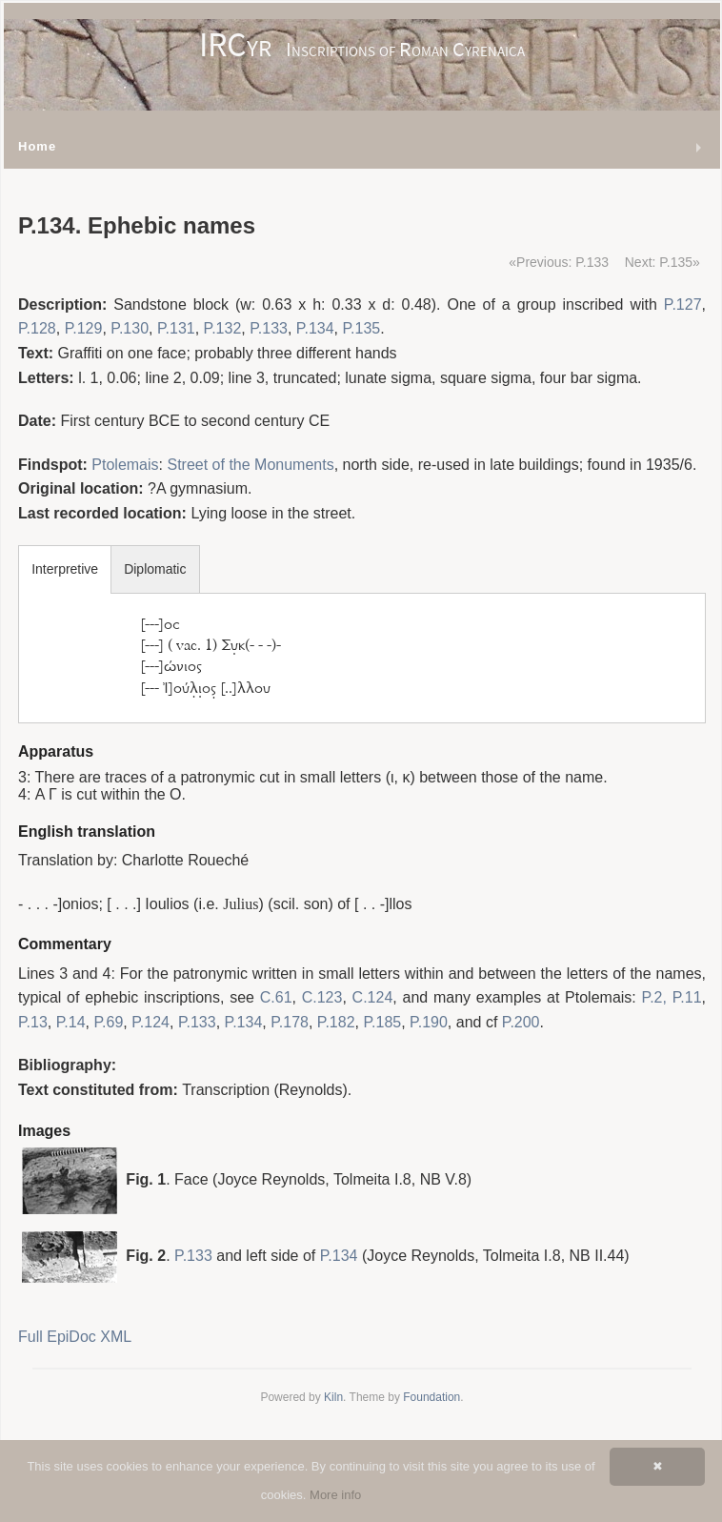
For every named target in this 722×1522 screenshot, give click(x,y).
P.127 (683, 304)
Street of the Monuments (250, 465)
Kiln (333, 1397)
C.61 (276, 997)
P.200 (521, 1022)
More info (335, 1495)
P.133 (269, 328)
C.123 (322, 997)
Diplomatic (155, 569)
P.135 (361, 328)
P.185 (382, 1022)
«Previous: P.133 (559, 262)
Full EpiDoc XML (74, 1337)
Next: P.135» (662, 262)
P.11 (687, 997)
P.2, (654, 997)
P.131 (176, 328)
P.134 (315, 328)
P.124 (150, 1022)
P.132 (223, 328)
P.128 (37, 328)
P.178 (290, 1022)
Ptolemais (124, 465)
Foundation (431, 1397)
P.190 (429, 1022)
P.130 (129, 328)
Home (37, 146)
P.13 (33, 1022)
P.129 (84, 328)
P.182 (336, 1022)
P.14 (71, 1022)
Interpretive (64, 569)
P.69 (109, 1022)
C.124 (372, 997)
